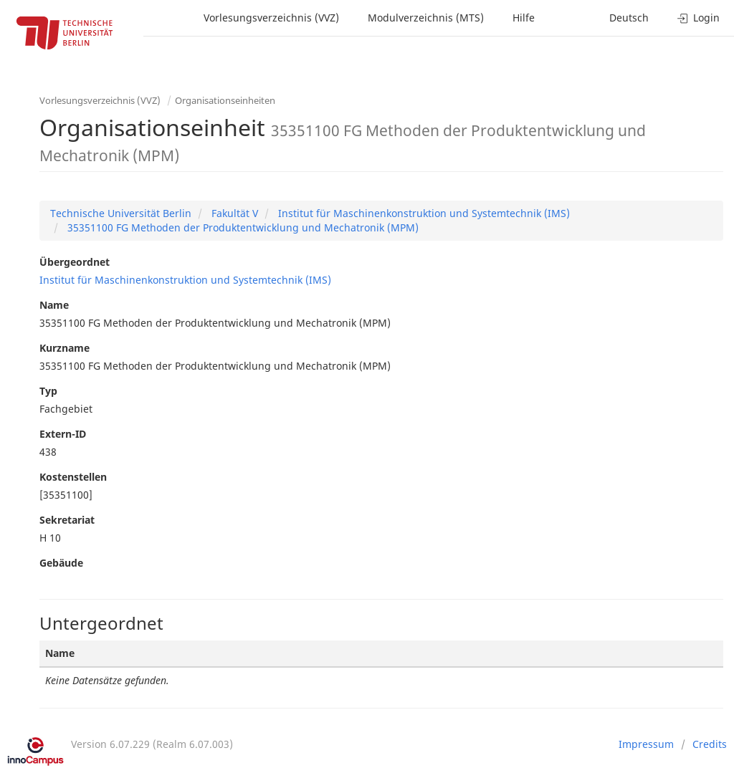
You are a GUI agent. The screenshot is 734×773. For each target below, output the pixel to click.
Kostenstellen (73, 477)
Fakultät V (233, 213)
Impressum (646, 744)
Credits (709, 744)
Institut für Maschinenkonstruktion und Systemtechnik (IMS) (422, 213)
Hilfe (524, 17)
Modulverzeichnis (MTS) (426, 17)
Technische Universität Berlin (120, 213)
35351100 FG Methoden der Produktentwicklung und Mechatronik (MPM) (242, 227)
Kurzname (64, 348)
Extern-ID (62, 434)
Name (54, 305)
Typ (48, 391)
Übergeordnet (74, 262)
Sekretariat (67, 520)
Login (698, 17)
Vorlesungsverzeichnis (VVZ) (271, 17)
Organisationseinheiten (225, 100)
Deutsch (629, 17)
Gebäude (61, 563)
